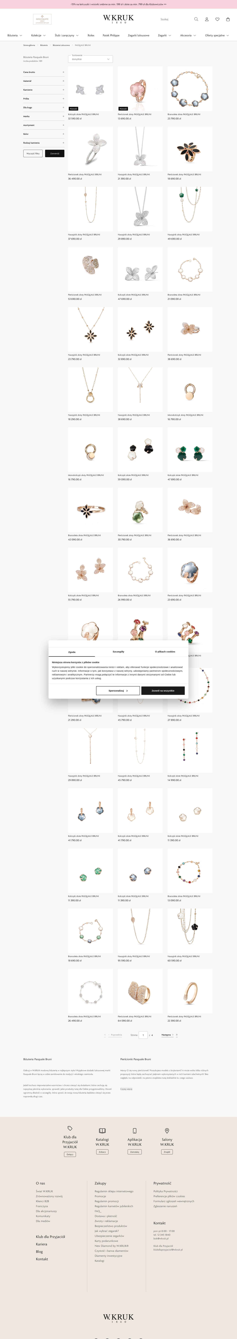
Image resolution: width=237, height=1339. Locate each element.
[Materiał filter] (43, 81)
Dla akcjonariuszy (46, 1211)
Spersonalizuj (118, 690)
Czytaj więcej (126, 1089)
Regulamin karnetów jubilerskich (114, 1206)
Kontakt (42, 1251)
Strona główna (29, 45)
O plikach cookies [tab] (165, 651)
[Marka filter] (43, 116)
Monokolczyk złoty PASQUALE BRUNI (185, 415)
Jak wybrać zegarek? (107, 1231)
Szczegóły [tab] (118, 651)
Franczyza (42, 1206)
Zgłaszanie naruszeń (165, 1206)
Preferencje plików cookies (169, 1196)
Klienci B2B (42, 1201)
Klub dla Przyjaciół (50, 1229)
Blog (39, 1244)
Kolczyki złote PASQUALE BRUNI (83, 114)
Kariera (41, 1236)
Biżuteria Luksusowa (61, 45)
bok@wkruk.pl (161, 1230)
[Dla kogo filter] (43, 107)
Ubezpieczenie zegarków (109, 1236)
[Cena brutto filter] (43, 72)
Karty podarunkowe (106, 1241)
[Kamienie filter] (43, 89)
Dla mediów (43, 1221)
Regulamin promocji (107, 1201)
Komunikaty (43, 1216)
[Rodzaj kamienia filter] (43, 142)
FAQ (97, 1211)
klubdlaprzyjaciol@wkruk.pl (168, 1242)
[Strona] (143, 1035)
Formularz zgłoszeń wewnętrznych (173, 1201)
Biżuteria (44, 45)
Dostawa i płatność (106, 1216)
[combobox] (90, 59)
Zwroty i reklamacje (106, 1221)
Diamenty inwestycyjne (108, 1255)
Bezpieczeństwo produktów (111, 1226)
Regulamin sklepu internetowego (114, 1191)
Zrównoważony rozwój (49, 1196)
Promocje (100, 1196)
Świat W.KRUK (44, 1191)
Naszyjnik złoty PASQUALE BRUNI (134, 174)
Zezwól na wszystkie (163, 690)
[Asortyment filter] (43, 125)
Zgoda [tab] (71, 652)
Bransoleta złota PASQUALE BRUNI (184, 114)
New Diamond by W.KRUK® (112, 1246)
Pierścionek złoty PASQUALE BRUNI (134, 114)
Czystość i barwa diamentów (111, 1251)
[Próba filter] (43, 98)
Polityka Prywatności (165, 1191)
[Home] (118, 19)
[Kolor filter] (43, 134)
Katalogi (99, 1260)
